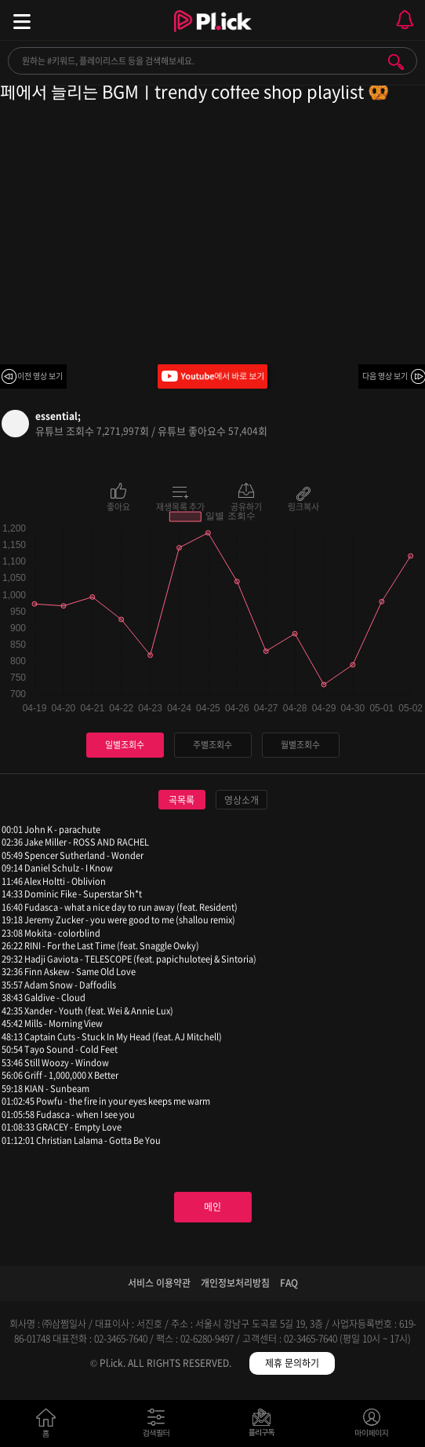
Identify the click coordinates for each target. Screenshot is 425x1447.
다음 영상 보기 (385, 376)
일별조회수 (124, 744)
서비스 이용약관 (159, 1283)
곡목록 (181, 800)
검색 (396, 62)
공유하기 (246, 505)
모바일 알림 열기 (404, 20)
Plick (213, 35)
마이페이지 (372, 1426)
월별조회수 (300, 744)
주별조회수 (212, 744)
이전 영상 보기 (40, 376)
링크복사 (303, 505)
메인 (212, 1207)
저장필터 (265, 1426)
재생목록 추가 (180, 505)
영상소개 (241, 800)
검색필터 (159, 1426)
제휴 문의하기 (292, 1363)
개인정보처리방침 (235, 1283)
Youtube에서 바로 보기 (212, 376)
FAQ (289, 1283)
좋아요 (118, 505)
